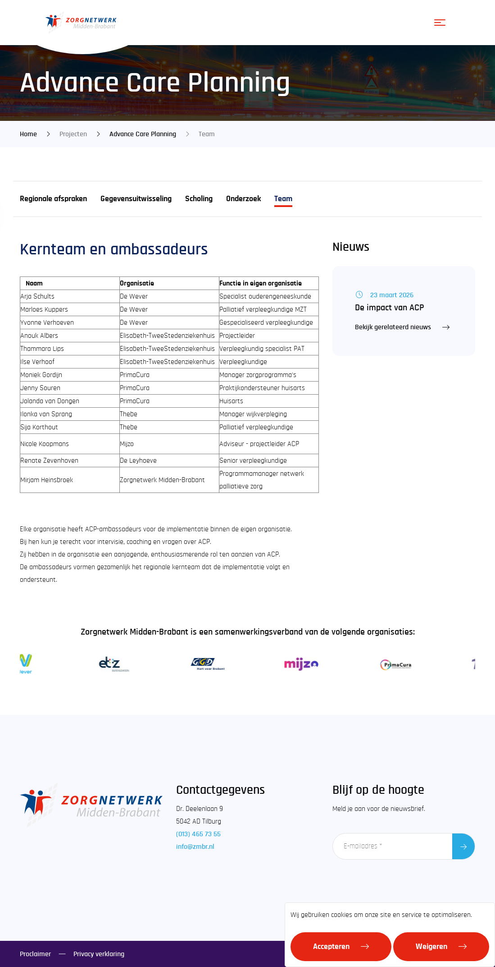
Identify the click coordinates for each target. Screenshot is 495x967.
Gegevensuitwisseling (136, 199)
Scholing (199, 199)
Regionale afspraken (53, 199)
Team (283, 199)
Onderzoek (243, 199)
